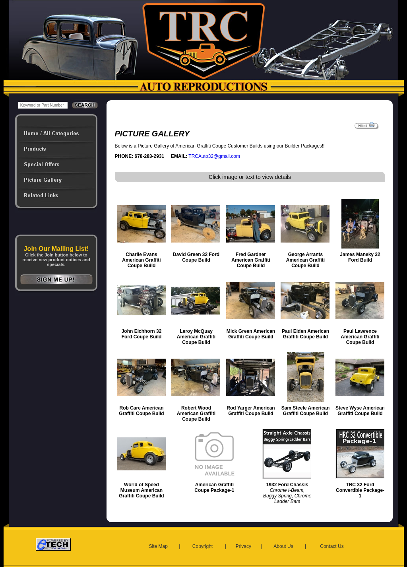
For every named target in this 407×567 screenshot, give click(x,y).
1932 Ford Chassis (287, 484)
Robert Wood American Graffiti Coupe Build (196, 413)
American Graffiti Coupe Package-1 (214, 487)
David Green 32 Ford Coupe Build (196, 257)
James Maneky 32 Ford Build (360, 257)
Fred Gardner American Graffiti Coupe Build (250, 260)
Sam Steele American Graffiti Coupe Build (305, 410)
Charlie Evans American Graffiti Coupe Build (141, 260)
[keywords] (43, 105)
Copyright (202, 546)
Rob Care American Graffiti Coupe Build (141, 410)
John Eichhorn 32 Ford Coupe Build (142, 334)
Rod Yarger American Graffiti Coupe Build (251, 410)
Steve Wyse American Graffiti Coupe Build (360, 410)
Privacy (243, 546)
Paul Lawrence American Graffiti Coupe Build (360, 336)
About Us (283, 546)
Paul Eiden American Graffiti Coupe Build (305, 334)
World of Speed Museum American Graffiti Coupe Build (141, 490)
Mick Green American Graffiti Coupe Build (251, 334)
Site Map (158, 546)
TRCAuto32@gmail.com (214, 156)
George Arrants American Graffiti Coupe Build (305, 260)
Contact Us (331, 546)
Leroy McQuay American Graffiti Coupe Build (196, 336)
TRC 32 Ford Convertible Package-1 (360, 490)
